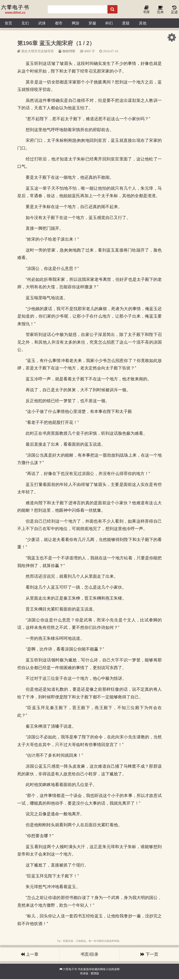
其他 (142, 23)
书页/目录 (89, 954)
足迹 (174, 10)
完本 (160, 10)
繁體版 (95, 973)
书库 (146, 10)
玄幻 (25, 23)
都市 (58, 23)
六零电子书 (70, 969)
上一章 (29, 954)
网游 (75, 23)
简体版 (84, 973)
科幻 (109, 23)
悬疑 (126, 23)
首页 (8, 23)
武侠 (42, 23)
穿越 (92, 23)
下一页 (149, 954)
